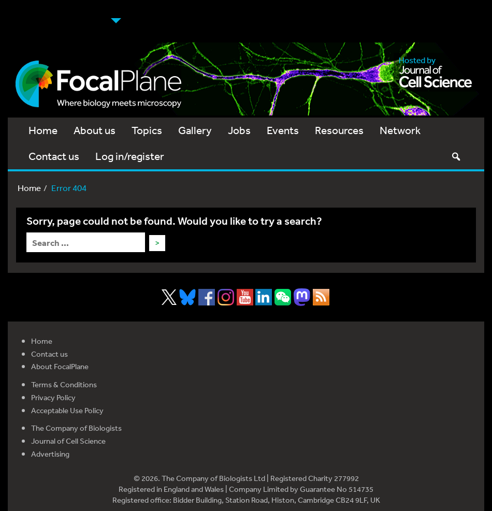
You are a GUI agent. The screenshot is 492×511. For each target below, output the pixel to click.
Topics (147, 130)
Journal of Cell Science (68, 441)
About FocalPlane (60, 366)
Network (400, 130)
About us (94, 130)
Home (42, 130)
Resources (339, 130)
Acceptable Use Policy (67, 410)
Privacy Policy (53, 397)
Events (283, 130)
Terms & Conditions (64, 384)
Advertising (50, 454)
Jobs (239, 130)
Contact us (53, 156)
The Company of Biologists (76, 428)
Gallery (195, 130)
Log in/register (129, 156)
